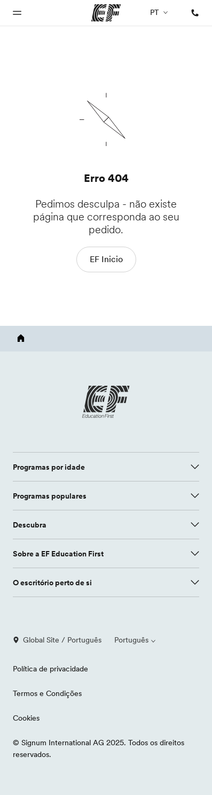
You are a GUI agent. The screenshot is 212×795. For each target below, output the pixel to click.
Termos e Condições (47, 693)
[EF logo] (106, 402)
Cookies (26, 718)
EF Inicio (106, 259)
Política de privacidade (50, 668)
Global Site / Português (57, 640)
